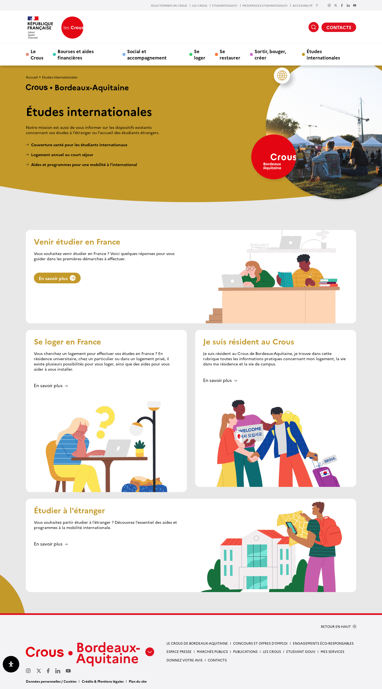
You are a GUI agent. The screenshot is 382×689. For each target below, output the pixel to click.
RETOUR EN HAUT (336, 626)
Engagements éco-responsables (323, 643)
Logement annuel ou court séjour (62, 154)
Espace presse (179, 651)
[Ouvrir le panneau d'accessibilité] (11, 664)
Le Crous (37, 54)
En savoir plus (57, 278)
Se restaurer (230, 54)
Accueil (32, 77)
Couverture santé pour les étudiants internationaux (79, 144)
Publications (245, 651)
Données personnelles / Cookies (51, 681)
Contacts (217, 660)
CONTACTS (338, 27)
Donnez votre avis (185, 660)
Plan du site (138, 681)
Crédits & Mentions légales (103, 681)
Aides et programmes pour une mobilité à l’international (84, 164)
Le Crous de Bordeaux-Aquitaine (197, 643)
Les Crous (272, 651)
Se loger (199, 54)
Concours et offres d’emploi (260, 643)
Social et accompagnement (147, 54)
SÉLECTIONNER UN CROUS (169, 5)
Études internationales (323, 54)
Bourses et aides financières (76, 54)
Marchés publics (212, 651)
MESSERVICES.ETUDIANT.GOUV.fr (265, 5)
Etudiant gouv (300, 651)
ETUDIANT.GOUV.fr (225, 5)
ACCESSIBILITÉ (305, 5)
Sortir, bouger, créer (270, 54)
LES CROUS (199, 5)
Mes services (332, 651)
